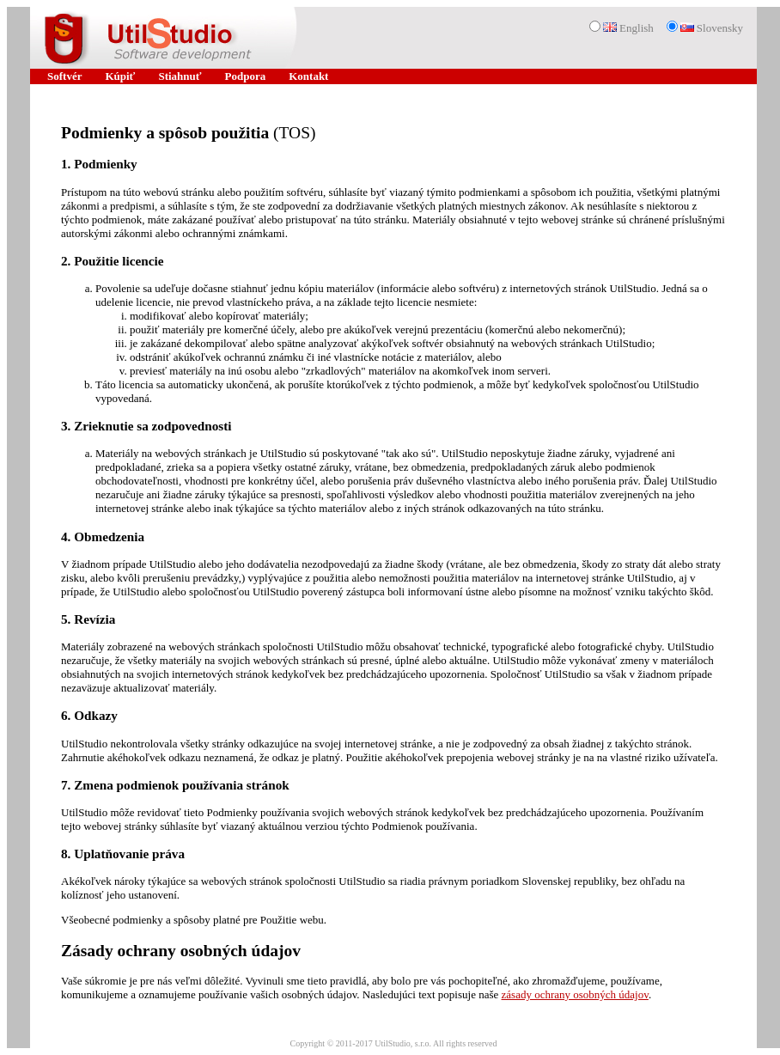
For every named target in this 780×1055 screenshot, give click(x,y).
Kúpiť (120, 76)
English (628, 27)
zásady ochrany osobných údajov (575, 994)
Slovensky (711, 27)
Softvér (64, 76)
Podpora (245, 76)
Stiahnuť (179, 76)
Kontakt (308, 76)
